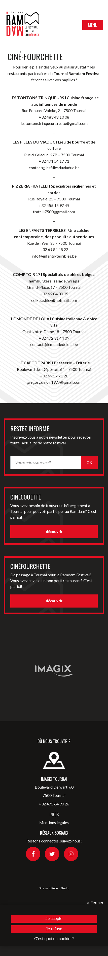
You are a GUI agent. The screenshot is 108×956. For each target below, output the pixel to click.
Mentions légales (54, 822)
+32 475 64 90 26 (54, 803)
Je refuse (54, 929)
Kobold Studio (60, 888)
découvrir (54, 531)
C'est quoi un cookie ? (54, 939)
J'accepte (54, 918)
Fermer (95, 903)
